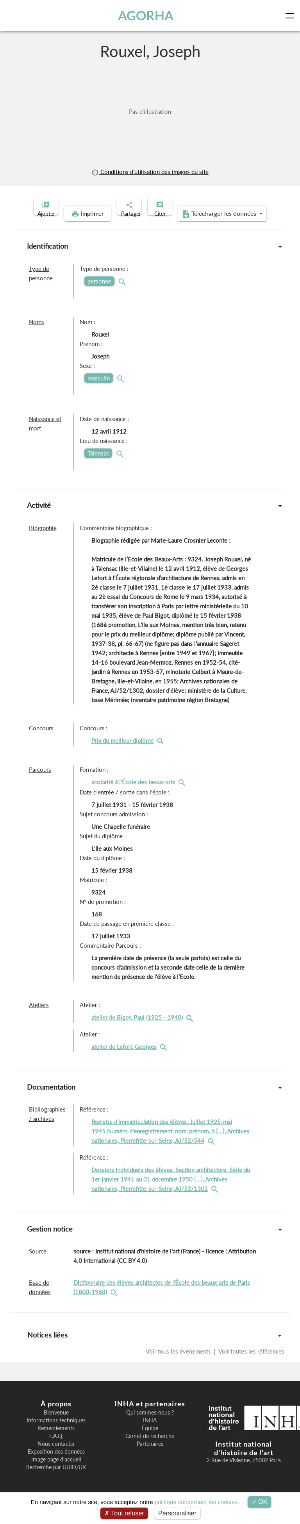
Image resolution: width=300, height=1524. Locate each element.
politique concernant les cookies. (197, 1502)
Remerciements (56, 1440)
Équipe (150, 1440)
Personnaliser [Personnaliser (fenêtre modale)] (177, 1513)
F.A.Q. (56, 1448)
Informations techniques (56, 1432)
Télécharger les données (201, 226)
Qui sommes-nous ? (150, 1425)
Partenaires (150, 1456)
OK (260, 1502)
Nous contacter (56, 1456)
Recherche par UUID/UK (56, 1479)
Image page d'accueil (56, 1472)
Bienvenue (56, 1425)
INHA (150, 1432)
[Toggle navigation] (291, 15)
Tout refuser (124, 1513)
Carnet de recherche (149, 1448)
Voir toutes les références (250, 1363)
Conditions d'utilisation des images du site (149, 171)
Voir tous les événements (179, 1363)
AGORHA (147, 15)
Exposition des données (56, 1464)
